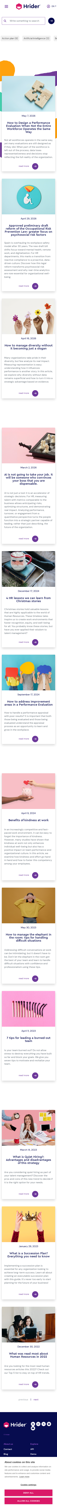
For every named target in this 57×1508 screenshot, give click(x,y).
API (32, 1449)
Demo (33, 1454)
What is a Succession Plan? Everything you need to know (28, 1255)
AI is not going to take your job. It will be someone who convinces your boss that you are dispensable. (28, 479)
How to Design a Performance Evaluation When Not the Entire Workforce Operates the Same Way (28, 127)
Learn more (24, 1477)
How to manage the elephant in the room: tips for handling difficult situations (28, 937)
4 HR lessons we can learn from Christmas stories (28, 600)
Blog (6, 1454)
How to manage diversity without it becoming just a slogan (29, 347)
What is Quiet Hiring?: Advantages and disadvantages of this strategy (28, 1160)
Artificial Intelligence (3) (36, 38)
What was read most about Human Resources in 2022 (28, 1355)
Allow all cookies (28, 1501)
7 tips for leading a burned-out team (28, 1039)
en (52, 6)
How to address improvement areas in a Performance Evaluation (28, 703)
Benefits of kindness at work (29, 820)
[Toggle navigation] (5, 6)
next (36, 1399)
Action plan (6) (10, 38)
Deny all (28, 1493)
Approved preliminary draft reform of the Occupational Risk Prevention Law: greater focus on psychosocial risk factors (28, 230)
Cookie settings (28, 1485)
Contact (8, 1449)
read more (28, 166)
